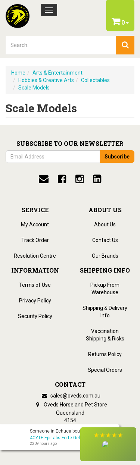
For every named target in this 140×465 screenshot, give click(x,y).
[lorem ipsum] (61, 45)
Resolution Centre (35, 256)
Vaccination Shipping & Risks (105, 335)
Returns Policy (105, 354)
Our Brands (105, 256)
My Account (35, 224)
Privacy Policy (35, 301)
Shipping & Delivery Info (105, 311)
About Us (105, 224)
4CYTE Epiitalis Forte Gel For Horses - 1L (71, 437)
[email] (43, 179)
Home (18, 73)
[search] (125, 45)
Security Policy (35, 316)
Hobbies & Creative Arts (46, 80)
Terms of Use (35, 285)
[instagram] (79, 179)
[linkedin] (97, 179)
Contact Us (105, 240)
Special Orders (105, 370)
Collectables (95, 80)
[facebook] (62, 179)
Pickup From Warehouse (104, 288)
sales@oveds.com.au (70, 396)
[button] (108, 444)
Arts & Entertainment (57, 73)
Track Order (35, 240)
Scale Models (34, 88)
